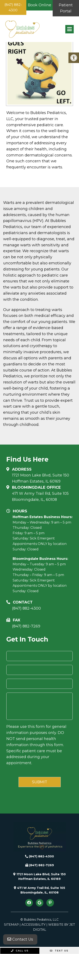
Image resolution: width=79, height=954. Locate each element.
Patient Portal (66, 8)
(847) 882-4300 (13, 7)
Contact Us (20, 939)
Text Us (59, 950)
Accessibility (33, 924)
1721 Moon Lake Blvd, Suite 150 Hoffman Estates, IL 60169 (40, 478)
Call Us (20, 950)
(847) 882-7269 (26, 626)
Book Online (39, 5)
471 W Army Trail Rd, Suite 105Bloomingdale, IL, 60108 (40, 496)
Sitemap (11, 924)
